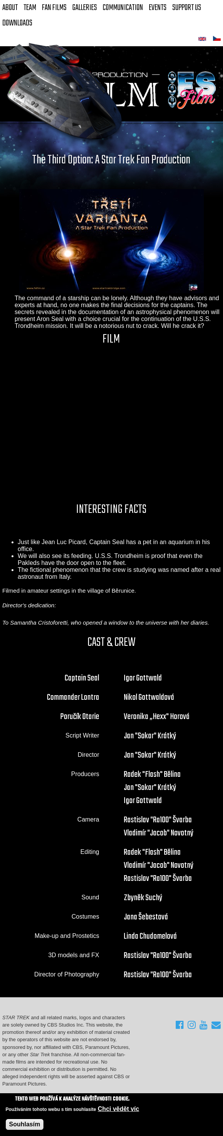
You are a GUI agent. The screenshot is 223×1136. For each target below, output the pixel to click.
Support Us (186, 7)
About (10, 7)
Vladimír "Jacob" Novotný (158, 833)
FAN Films (54, 7)
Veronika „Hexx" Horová (157, 716)
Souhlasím (24, 1124)
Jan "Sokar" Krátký (150, 736)
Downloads (17, 23)
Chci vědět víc (118, 1109)
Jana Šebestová (146, 917)
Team (29, 7)
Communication (123, 7)
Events (157, 7)
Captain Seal (82, 678)
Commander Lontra (73, 697)
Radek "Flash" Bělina (152, 774)
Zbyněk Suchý (143, 897)
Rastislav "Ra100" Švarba (158, 820)
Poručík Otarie (79, 716)
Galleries (84, 7)
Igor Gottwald (143, 678)
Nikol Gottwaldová (149, 697)
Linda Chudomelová (150, 936)
